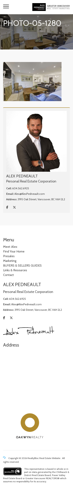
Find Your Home (14, 251)
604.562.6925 (20, 188)
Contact (8, 275)
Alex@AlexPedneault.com (29, 194)
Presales (9, 256)
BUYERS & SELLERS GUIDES (22, 265)
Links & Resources (15, 270)
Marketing (9, 261)
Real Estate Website (50, 458)
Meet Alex (10, 247)
